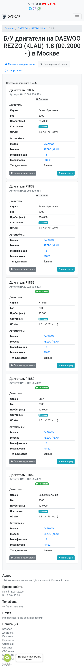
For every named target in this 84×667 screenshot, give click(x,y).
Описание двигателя (23, 173)
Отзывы (7, 647)
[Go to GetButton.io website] (7, 664)
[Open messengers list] (7, 658)
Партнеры (8, 640)
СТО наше (8, 651)
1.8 (45, 154)
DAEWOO (23, 28)
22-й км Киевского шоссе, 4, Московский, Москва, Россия (35, 580)
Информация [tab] (13, 70)
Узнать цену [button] (66, 173)
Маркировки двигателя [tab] (20, 64)
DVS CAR (11, 16)
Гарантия (7, 636)
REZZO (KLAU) (39, 28)
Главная (9, 28)
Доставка (7, 632)
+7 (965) (43, 3)
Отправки (8, 643)
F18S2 (46, 160)
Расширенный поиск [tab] (54, 64)
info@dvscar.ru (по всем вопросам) (22, 617)
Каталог (7, 629)
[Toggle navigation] (77, 17)
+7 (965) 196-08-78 (12, 606)
